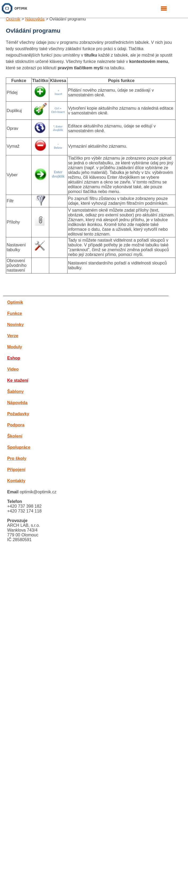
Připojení (16, 469)
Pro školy (16, 458)
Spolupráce (18, 447)
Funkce (14, 313)
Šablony (15, 391)
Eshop (13, 358)
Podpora (15, 425)
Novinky (15, 324)
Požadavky (18, 414)
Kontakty (16, 480)
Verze (12, 336)
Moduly (14, 347)
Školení (14, 436)
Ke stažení (17, 380)
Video (13, 369)
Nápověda (34, 19)
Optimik (13, 19)
